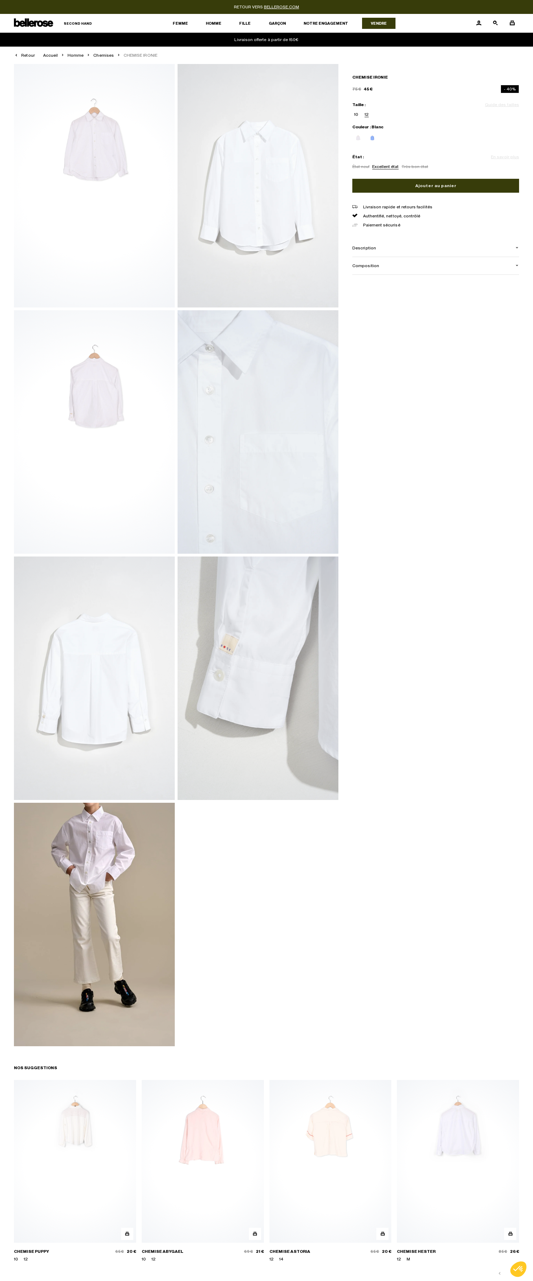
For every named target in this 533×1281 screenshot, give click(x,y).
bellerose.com (281, 7)
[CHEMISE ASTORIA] (330, 1171)
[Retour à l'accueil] (53, 23)
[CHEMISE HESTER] (458, 1171)
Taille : (359, 104)
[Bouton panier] (512, 23)
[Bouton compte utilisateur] (479, 23)
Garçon (277, 23)
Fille (245, 23)
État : (358, 156)
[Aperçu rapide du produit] (127, 1234)
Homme (213, 23)
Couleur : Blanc (367, 127)
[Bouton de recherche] (495, 23)
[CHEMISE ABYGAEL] (203, 1171)
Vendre (379, 23)
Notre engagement (326, 23)
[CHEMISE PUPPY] (75, 1171)
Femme (180, 23)
